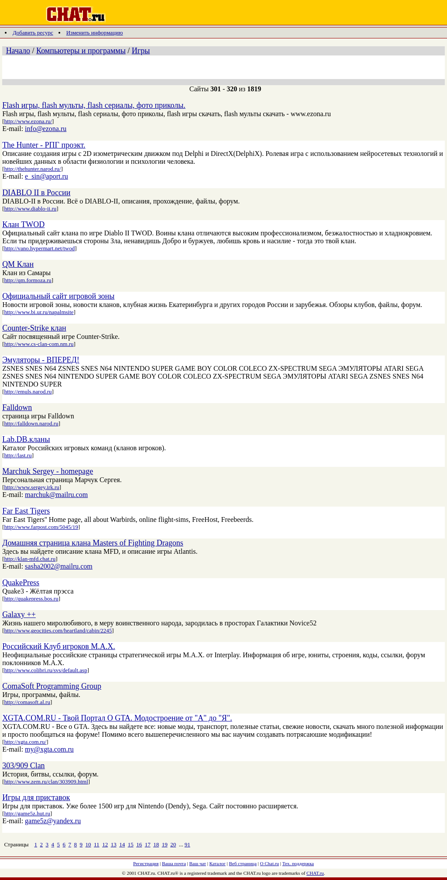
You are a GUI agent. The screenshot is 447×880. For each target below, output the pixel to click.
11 (97, 844)
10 (88, 844)
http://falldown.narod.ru (31, 423)
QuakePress (20, 582)
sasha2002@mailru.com (59, 566)
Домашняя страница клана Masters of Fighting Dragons (92, 542)
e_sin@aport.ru (46, 176)
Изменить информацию (94, 32)
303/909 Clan (23, 765)
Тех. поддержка (298, 863)
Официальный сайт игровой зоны (58, 296)
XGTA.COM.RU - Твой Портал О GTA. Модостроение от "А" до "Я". (117, 718)
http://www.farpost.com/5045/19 (41, 527)
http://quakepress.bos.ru (31, 598)
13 (114, 844)
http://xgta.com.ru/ (25, 742)
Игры (141, 50)
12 (105, 844)
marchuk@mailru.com (56, 494)
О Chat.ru (269, 863)
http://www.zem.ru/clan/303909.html (46, 781)
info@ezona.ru (45, 128)
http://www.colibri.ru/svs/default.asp (45, 670)
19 (165, 844)
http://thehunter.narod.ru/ (32, 169)
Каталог (218, 863)
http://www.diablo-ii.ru (30, 208)
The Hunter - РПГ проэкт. (43, 145)
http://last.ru (17, 455)
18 (156, 844)
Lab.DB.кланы (26, 439)
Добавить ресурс (33, 32)
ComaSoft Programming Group (51, 686)
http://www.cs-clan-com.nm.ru (38, 344)
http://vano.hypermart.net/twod (39, 248)
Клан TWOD (23, 224)
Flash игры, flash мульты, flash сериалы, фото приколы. (94, 105)
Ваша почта (174, 863)
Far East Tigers (26, 511)
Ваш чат (197, 863)
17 (148, 844)
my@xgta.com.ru (49, 749)
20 (173, 844)
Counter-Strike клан (34, 328)
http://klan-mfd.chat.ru (29, 559)
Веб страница (243, 863)
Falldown (17, 407)
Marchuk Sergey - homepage (47, 471)
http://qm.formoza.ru (27, 280)
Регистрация (145, 863)
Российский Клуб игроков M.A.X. (58, 646)
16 (139, 844)
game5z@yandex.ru (53, 821)
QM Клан (18, 264)
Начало (18, 50)
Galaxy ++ (19, 614)
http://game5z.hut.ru (27, 813)
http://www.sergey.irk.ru (31, 487)
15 (131, 844)
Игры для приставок (36, 797)
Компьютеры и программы (81, 50)
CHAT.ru (315, 873)
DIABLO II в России (36, 192)
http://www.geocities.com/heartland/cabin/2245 (58, 630)
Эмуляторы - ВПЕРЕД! (40, 359)
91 (187, 844)
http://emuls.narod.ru (28, 391)
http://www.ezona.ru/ (28, 121)
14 (122, 844)
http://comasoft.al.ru (27, 702)
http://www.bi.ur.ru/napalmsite (38, 312)
